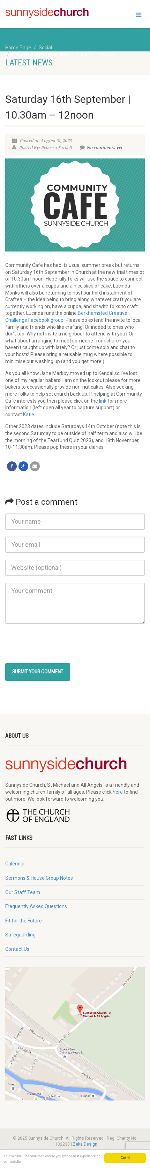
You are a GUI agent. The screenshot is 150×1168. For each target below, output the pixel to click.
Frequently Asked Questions (36, 906)
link (102, 401)
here (118, 792)
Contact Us (17, 949)
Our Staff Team (22, 892)
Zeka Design (85, 1144)
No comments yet (101, 147)
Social (45, 47)
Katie (28, 414)
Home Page (18, 47)
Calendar (15, 863)
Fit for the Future (23, 920)
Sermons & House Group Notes (39, 878)
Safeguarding (20, 934)
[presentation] (58, 644)
